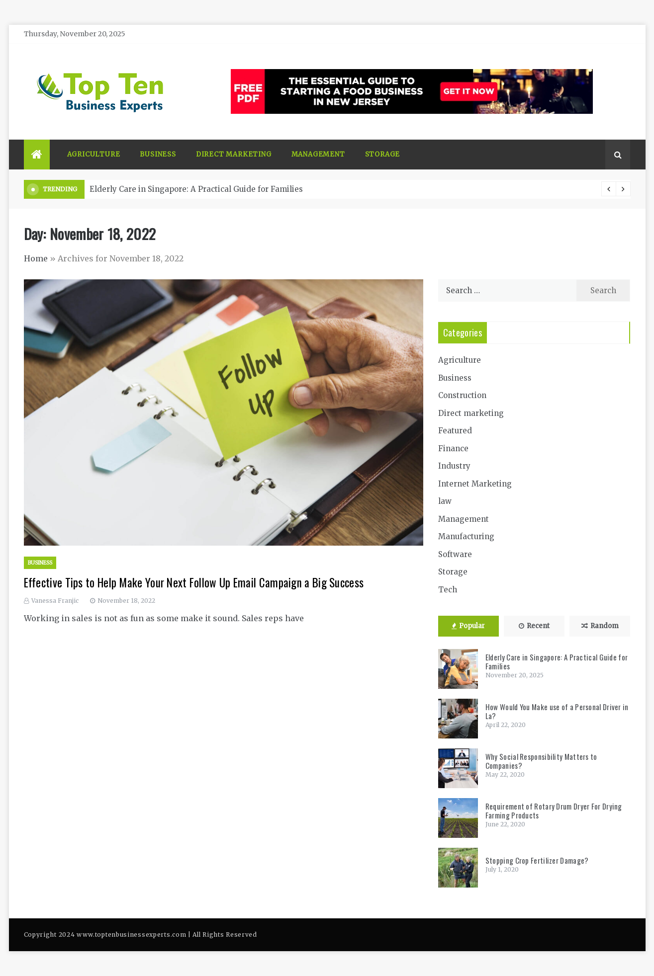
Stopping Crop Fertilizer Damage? (537, 860)
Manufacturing (466, 536)
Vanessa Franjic (55, 600)
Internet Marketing (475, 483)
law (445, 501)
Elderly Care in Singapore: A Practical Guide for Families (196, 189)
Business (158, 154)
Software (455, 554)
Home (36, 258)
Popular (468, 626)
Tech (447, 589)
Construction (462, 395)
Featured (455, 430)
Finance (453, 448)
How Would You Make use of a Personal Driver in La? (557, 711)
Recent (534, 626)
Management (318, 154)
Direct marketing (234, 154)
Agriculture (93, 154)
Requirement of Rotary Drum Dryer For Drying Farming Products (553, 810)
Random (600, 626)
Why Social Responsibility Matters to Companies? (541, 761)
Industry (454, 466)
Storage (382, 154)
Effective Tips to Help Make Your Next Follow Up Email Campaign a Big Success (194, 582)
